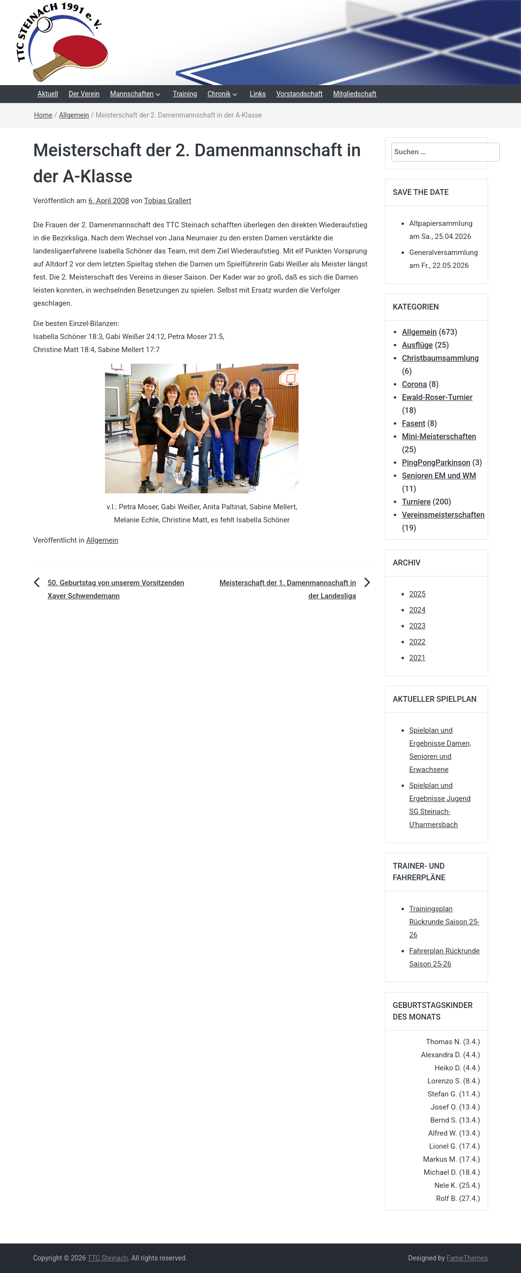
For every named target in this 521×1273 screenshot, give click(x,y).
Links (258, 94)
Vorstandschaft (299, 94)
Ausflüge (417, 345)
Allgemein (74, 115)
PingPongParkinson (436, 462)
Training (185, 94)
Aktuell (48, 94)
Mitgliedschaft (355, 94)
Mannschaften (132, 94)
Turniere (416, 501)
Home (43, 115)
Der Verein (84, 94)
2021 (417, 657)
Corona (414, 384)
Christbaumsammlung (440, 358)
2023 (417, 626)
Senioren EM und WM (439, 475)
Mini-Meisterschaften (439, 436)
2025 (417, 594)
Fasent (413, 423)
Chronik (219, 94)
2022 (417, 641)
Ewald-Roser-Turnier (437, 397)
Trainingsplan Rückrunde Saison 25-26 (444, 921)
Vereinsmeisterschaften (443, 514)
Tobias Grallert (167, 200)
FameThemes (467, 1258)
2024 (417, 610)
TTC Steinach (108, 1258)
